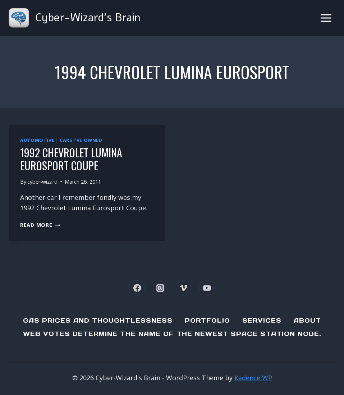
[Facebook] (137, 288)
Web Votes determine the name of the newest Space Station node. (172, 334)
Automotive (37, 140)
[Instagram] (160, 288)
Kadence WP (253, 377)
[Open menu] (325, 17)
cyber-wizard (42, 181)
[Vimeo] (183, 288)
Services (261, 320)
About (307, 320)
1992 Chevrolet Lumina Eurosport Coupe (71, 159)
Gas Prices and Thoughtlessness (98, 320)
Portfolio (207, 320)
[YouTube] (207, 288)
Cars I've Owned (81, 140)
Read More (40, 224)
